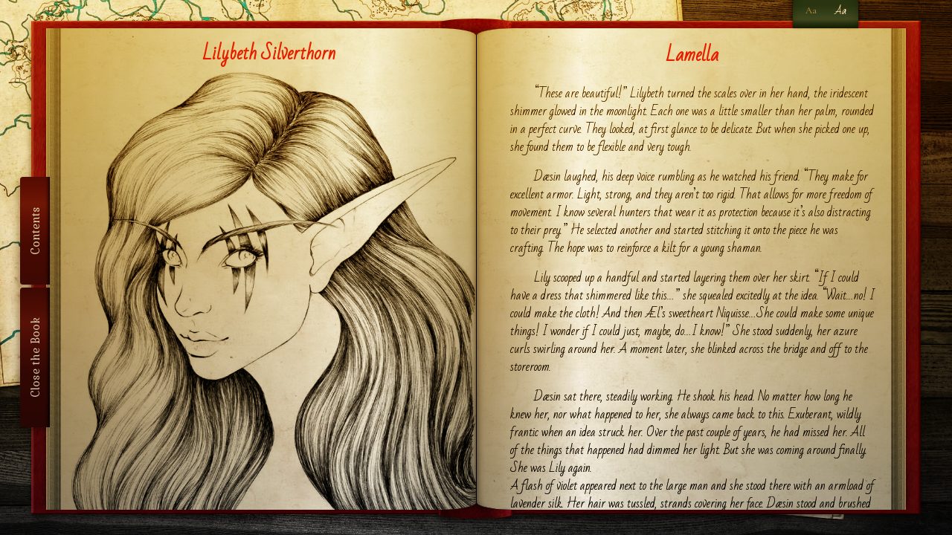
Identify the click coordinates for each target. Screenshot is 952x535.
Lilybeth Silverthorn (268, 53)
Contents (35, 231)
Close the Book (35, 357)
